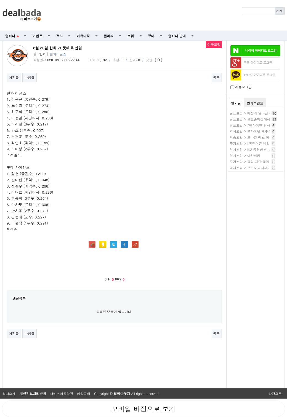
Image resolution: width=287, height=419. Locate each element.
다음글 (29, 77)
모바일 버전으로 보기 (143, 408)
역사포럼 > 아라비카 (245, 155)
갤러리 (109, 35)
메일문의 (83, 393)
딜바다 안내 (177, 35)
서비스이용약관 (61, 393)
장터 (151, 35)
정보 (59, 35)
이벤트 (37, 35)
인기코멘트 (255, 103)
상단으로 (275, 393)
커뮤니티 (83, 35)
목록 (216, 77)
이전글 (14, 77)
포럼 (130, 35)
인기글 (236, 103)
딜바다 (12, 35)
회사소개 (9, 393)
